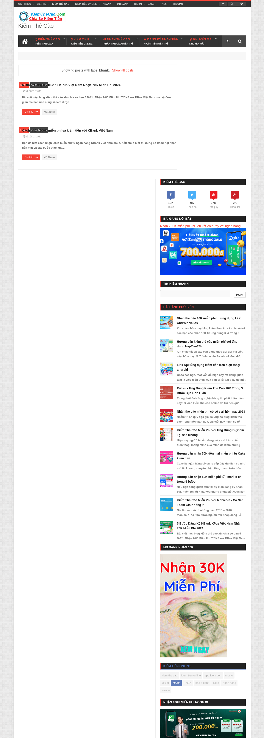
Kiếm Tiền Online (86, 4)
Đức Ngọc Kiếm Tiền (211, 639)
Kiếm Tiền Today (184, 714)
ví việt (194, 572)
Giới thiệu (24, 4)
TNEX (163, 4)
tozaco (210, 579)
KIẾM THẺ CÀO (48, 40)
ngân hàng (195, 579)
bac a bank (231, 572)
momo (183, 572)
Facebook (227, 732)
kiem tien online (208, 565)
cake (182, 579)
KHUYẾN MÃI (200, 40)
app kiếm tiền (230, 565)
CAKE (151, 4)
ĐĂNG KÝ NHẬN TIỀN (161, 40)
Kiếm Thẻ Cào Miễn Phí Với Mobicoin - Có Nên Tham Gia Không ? (215, 389)
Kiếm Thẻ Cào (60, 4)
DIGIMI (138, 4)
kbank (24, 83)
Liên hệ (41, 4)
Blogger (178, 732)
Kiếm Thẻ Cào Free (211, 714)
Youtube (241, 732)
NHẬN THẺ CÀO (118, 40)
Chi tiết (101, 117)
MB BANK (122, 4)
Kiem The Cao (210, 732)
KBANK (107, 4)
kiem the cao (39, 83)
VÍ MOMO (177, 4)
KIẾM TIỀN (81, 40)
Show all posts (119, 69)
